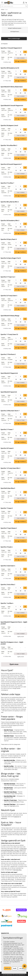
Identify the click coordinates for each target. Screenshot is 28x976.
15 (16, 55)
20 (20, 55)
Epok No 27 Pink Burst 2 (8, 354)
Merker (2, 9)
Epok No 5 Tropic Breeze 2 (9, 528)
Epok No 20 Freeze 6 (7, 448)
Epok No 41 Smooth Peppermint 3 (11, 48)
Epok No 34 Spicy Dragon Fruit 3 (11, 258)
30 (25, 55)
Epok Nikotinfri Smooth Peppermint (12, 105)
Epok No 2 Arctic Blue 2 (8, 584)
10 (25, 52)
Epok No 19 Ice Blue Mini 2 (9, 145)
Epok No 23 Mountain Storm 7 (10, 410)
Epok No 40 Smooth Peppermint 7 (11, 164)
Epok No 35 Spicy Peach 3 (9, 239)
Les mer (21, 968)
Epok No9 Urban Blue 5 (8, 488)
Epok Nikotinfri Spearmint (9, 392)
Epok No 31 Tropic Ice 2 (8, 277)
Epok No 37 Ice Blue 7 (7, 183)
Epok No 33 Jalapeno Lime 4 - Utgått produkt (12, 643)
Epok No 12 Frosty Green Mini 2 (10, 468)
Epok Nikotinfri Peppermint (9, 373)
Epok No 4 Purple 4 (7, 547)
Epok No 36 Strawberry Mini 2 (10, 220)
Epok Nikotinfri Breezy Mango (10, 315)
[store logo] (8, 2)
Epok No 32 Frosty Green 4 (9, 295)
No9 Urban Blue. (17, 870)
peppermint (4, 818)
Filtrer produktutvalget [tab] (14, 38)
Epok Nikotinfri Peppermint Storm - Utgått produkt (14, 623)
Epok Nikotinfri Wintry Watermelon (12, 87)
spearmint (16, 816)
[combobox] (13, 6)
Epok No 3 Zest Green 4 (8, 566)
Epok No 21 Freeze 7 (7, 429)
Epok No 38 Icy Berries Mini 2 (10, 202)
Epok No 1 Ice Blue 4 (7, 603)
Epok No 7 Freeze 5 (7, 508)
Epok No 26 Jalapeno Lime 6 (9, 125)
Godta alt (7, 968)
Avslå (14, 968)
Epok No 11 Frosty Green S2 (9, 334)
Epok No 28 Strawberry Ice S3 (10, 68)
